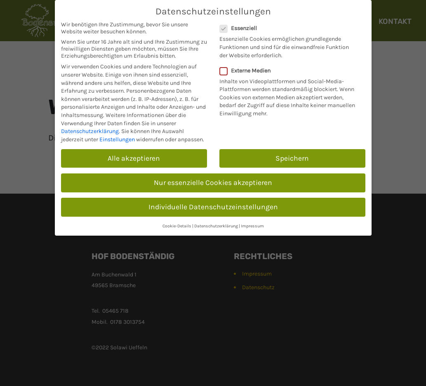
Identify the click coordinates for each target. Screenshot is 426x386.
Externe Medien (247, 70)
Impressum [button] (252, 226)
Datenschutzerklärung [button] (216, 226)
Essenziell (240, 28)
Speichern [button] (292, 158)
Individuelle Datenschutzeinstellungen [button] (213, 207)
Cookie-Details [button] (176, 226)
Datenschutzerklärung (90, 131)
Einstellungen (117, 139)
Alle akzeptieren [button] (134, 158)
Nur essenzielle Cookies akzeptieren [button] (213, 182)
